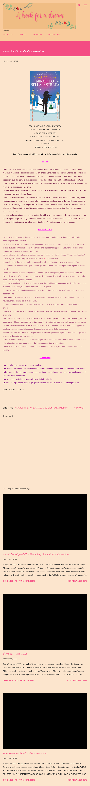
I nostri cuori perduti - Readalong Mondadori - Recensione (36, 554)
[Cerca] (79, 4)
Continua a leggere (77, 581)
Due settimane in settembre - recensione (25, 753)
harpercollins (21, 408)
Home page (7, 34)
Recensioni (37, 34)
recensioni (47, 408)
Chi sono (22, 34)
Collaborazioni (54, 34)
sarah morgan (61, 408)
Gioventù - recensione (15, 653)
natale (38, 408)
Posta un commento (25, 581)
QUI (44, 259)
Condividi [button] (79, 408)
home (31, 408)
